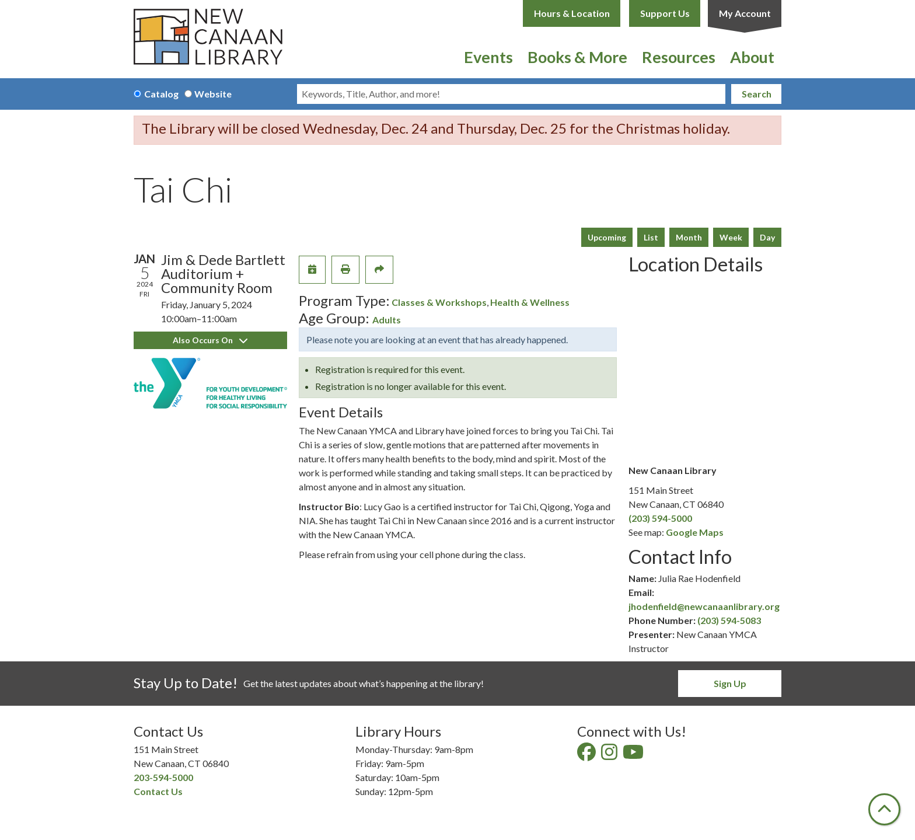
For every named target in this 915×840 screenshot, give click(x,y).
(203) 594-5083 (729, 620)
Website (213, 93)
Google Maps (695, 532)
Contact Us (158, 791)
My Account (745, 13)
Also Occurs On (210, 340)
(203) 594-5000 (660, 518)
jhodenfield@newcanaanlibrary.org (704, 606)
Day (767, 237)
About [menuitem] (752, 57)
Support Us (665, 13)
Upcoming (607, 237)
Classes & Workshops (439, 302)
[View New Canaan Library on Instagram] (610, 755)
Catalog (161, 93)
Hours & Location (572, 13)
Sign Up (730, 683)
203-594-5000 (163, 777)
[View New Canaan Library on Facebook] (587, 755)
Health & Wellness (530, 302)
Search (756, 93)
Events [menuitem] (488, 57)
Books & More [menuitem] (577, 57)
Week (731, 237)
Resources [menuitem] (678, 57)
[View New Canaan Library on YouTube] (634, 755)
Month (689, 237)
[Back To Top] (884, 809)
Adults (386, 319)
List (651, 237)
